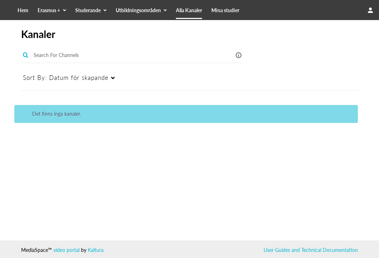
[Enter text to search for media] (125, 55)
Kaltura (96, 250)
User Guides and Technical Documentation (311, 250)
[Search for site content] (332, 10)
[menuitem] (73, 10)
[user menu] (370, 10)
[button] (238, 55)
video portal (66, 250)
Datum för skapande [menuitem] (66, 77)
